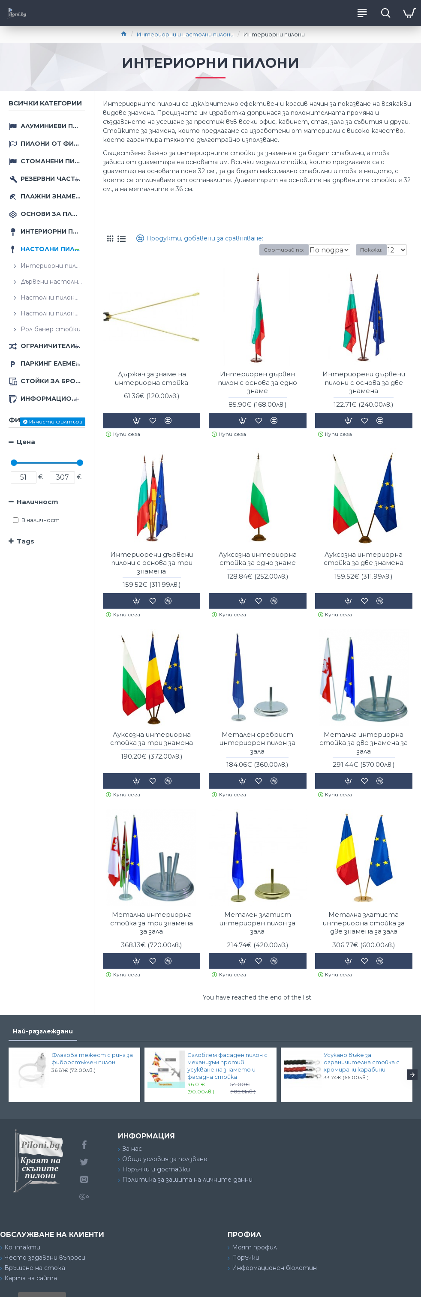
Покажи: (371, 249)
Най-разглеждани (43, 1031)
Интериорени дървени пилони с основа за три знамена (151, 562)
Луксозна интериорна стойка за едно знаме (258, 558)
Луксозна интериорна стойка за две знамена (363, 558)
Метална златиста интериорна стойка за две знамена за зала (364, 922)
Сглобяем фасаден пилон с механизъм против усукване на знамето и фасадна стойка (227, 1065)
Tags (25, 541)
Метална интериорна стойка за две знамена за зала (363, 742)
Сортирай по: (253, 249)
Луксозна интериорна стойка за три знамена (151, 738)
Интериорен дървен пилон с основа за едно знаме (257, 382)
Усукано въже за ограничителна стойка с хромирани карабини (362, 1062)
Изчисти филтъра (55, 421)
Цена (26, 442)
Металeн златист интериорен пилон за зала (257, 922)
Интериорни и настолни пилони (185, 34)
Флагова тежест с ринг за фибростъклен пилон (92, 1058)
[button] (412, 1074)
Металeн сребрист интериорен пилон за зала (257, 742)
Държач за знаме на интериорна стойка (151, 378)
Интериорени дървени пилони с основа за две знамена (363, 382)
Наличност (37, 502)
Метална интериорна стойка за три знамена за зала (151, 922)
